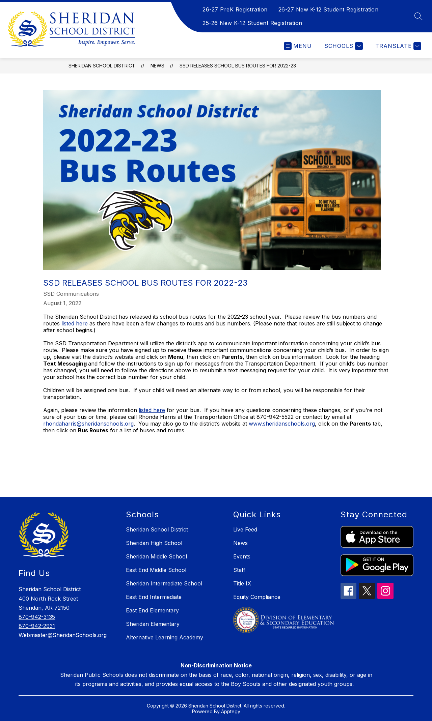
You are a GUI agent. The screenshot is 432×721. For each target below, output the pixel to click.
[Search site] (418, 16)
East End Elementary (152, 610)
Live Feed (245, 529)
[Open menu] (298, 46)
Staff (239, 570)
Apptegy (230, 711)
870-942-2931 (37, 626)
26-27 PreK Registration (235, 9)
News (157, 65)
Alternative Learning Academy (164, 637)
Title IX (242, 583)
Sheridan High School (154, 543)
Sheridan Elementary (153, 624)
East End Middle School (156, 570)
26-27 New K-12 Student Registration (328, 9)
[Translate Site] (397, 46)
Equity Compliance (256, 597)
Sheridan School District (102, 65)
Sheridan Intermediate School (164, 583)
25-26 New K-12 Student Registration (252, 23)
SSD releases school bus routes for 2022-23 (238, 65)
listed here (74, 323)
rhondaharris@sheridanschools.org (88, 423)
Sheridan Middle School (156, 556)
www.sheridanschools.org (282, 423)
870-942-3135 (37, 616)
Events (241, 556)
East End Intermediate (154, 597)
